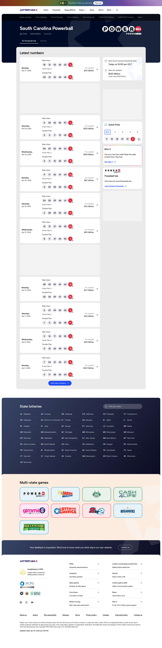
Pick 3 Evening (57, 17)
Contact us (125, 547)
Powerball (56, 10)
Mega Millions (70, 10)
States (82, 10)
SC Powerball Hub (29, 41)
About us (23, 615)
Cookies (106, 615)
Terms (77, 615)
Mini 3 (101, 10)
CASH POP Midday (106, 17)
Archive (43, 41)
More (110, 10)
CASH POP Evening (126, 17)
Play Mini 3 (110, 162)
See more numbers (60, 383)
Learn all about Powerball (115, 186)
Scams (35, 615)
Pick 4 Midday (72, 17)
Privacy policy (91, 615)
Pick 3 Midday (41, 17)
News (92, 10)
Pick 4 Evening (88, 17)
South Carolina (25, 17)
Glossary (65, 615)
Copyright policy (121, 615)
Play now (98, 3)
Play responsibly (50, 615)
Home (46, 10)
